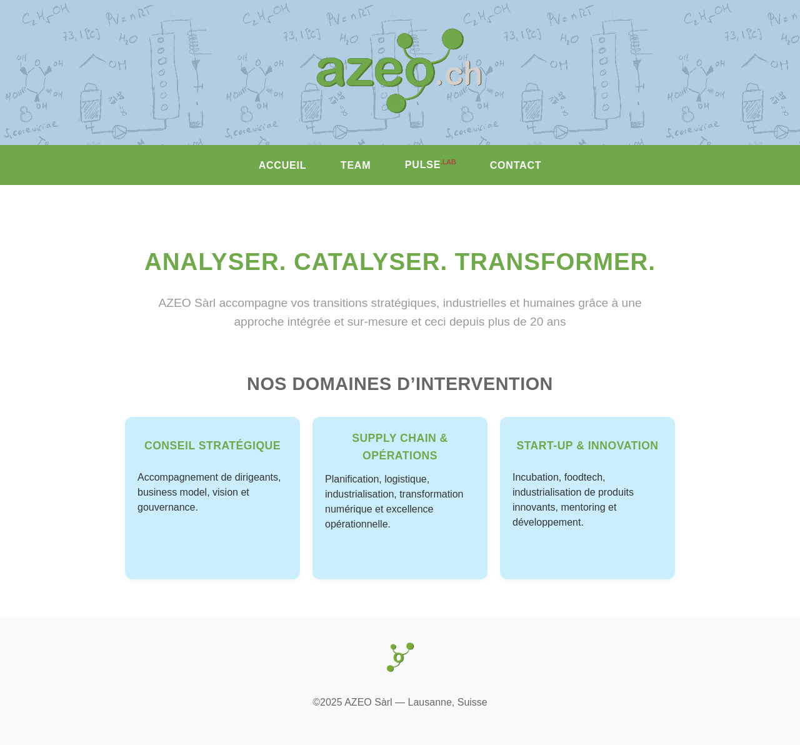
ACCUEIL (283, 165)
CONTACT (516, 165)
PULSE (430, 164)
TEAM (356, 165)
